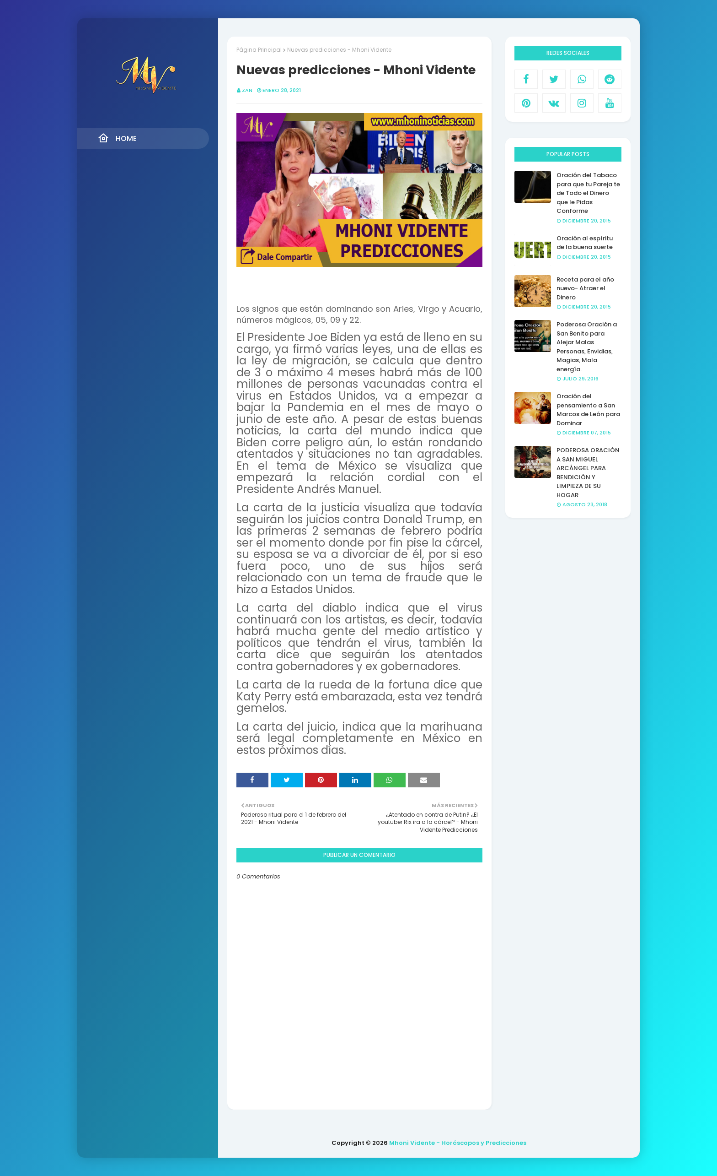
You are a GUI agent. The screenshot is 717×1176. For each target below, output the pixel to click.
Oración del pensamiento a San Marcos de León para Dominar (588, 410)
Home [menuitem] (117, 138)
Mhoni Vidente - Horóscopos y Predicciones (457, 1142)
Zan (247, 90)
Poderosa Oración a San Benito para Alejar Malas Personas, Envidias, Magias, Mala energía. (586, 347)
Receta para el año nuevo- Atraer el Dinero (585, 288)
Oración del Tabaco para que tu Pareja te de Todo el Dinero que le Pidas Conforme (588, 193)
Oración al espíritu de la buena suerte (584, 243)
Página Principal (259, 50)
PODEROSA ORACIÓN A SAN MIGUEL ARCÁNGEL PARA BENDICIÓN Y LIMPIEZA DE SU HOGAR (588, 472)
